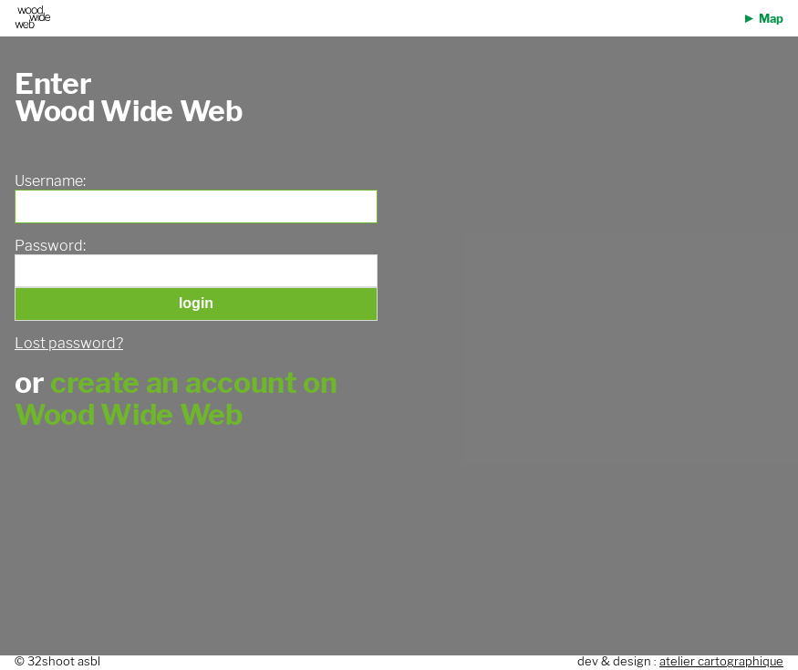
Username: (50, 181)
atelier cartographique (721, 661)
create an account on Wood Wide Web (176, 398)
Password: (50, 246)
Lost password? (69, 343)
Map (771, 19)
